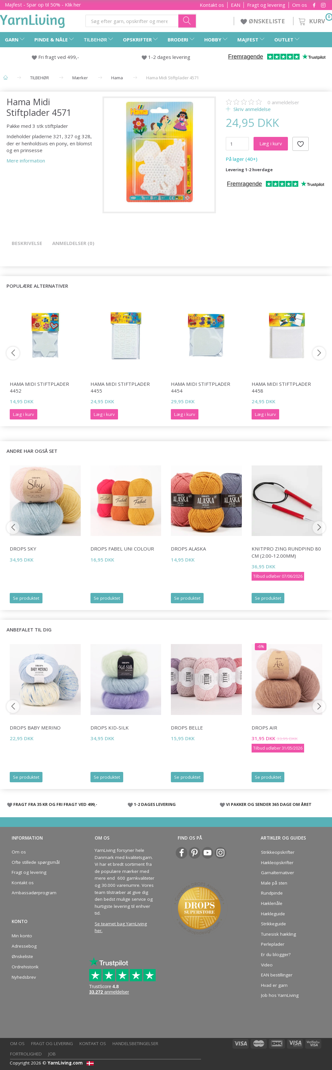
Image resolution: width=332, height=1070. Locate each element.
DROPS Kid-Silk (109, 727)
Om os (299, 5)
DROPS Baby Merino (35, 727)
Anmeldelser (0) (73, 243)
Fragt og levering (266, 5)
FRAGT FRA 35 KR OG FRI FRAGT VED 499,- (55, 804)
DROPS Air (264, 727)
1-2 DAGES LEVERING (155, 804)
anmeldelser (283, 102)
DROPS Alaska (188, 548)
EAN (235, 5)
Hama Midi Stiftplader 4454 (200, 387)
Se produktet (26, 598)
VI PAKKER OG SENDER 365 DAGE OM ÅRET (269, 804)
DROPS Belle (187, 727)
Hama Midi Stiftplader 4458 (281, 387)
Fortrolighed (26, 1054)
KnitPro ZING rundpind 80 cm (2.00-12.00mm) (286, 552)
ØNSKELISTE (264, 21)
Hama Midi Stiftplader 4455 (120, 387)
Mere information (25, 160)
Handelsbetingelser (135, 1043)
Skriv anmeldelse (251, 109)
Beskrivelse (27, 243)
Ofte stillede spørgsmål (36, 862)
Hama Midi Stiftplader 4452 (39, 387)
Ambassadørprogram (34, 893)
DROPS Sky (23, 548)
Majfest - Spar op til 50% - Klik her (43, 4)
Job (52, 1054)
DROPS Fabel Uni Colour (122, 548)
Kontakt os (212, 5)
